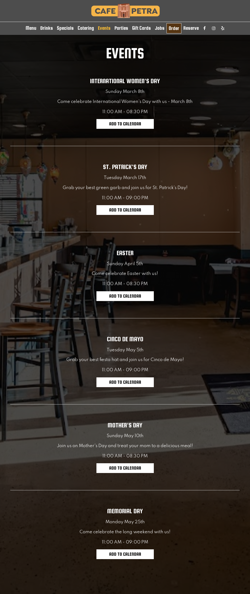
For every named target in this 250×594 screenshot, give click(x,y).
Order (174, 28)
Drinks (46, 28)
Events (104, 28)
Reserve (191, 28)
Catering (86, 28)
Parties (121, 28)
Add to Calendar (125, 123)
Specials (65, 28)
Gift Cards (141, 28)
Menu (31, 28)
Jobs (160, 28)
